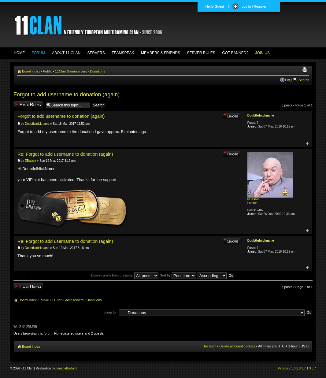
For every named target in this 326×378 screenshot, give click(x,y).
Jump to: (110, 312)
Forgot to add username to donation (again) (66, 94)
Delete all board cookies (237, 346)
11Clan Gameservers (71, 71)
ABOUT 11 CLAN (66, 53)
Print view (305, 70)
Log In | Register (254, 6)
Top (307, 143)
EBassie (30, 160)
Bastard (71, 368)
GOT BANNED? (235, 53)
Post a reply (28, 105)
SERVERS (96, 53)
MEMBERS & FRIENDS (160, 53)
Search (303, 80)
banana (61, 368)
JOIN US (262, 53)
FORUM (38, 53)
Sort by (178, 275)
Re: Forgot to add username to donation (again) (65, 154)
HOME (19, 53)
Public (47, 71)
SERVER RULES (201, 53)
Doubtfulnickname (37, 123)
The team (209, 346)
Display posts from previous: (124, 275)
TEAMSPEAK (123, 53)
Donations (97, 71)
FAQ (288, 80)
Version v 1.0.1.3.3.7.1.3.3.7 (297, 368)
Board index (31, 71)
